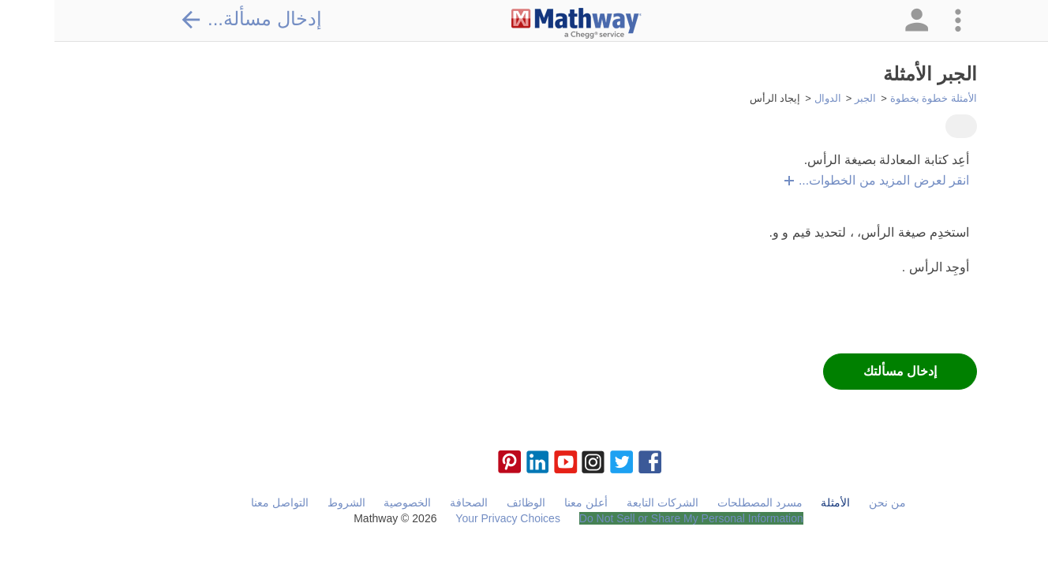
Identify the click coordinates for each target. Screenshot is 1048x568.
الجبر (811, 98)
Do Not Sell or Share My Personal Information (637, 518)
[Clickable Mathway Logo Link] (522, 23)
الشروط (292, 502)
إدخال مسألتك (845, 371)
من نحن (833, 502)
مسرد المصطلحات (705, 502)
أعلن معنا (531, 502)
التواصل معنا (225, 502)
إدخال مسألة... (196, 19)
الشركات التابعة (608, 502)
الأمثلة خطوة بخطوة (879, 98)
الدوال (773, 98)
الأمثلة (780, 502)
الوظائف (471, 502)
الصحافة (414, 502)
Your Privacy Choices (453, 518)
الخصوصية (352, 502)
